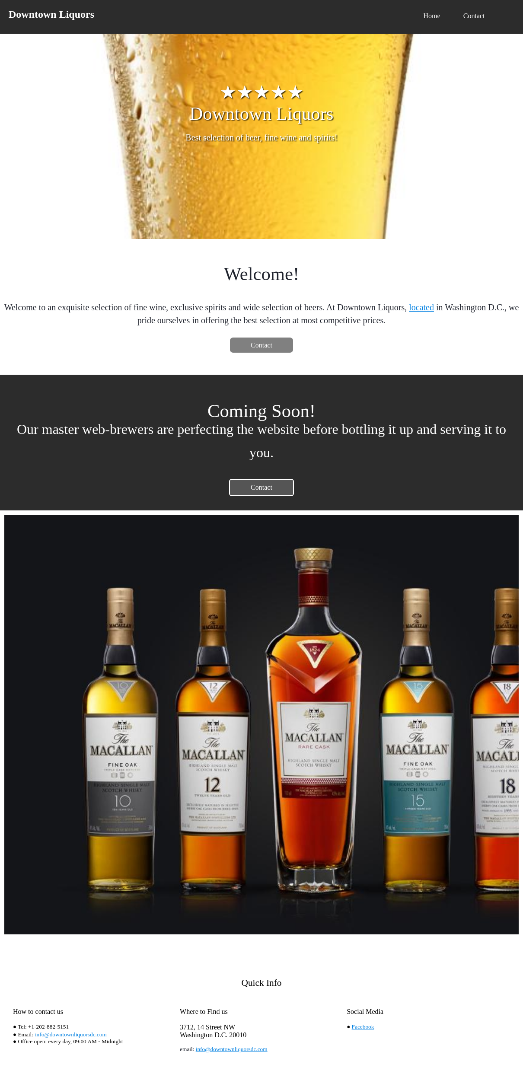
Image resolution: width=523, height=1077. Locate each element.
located (421, 307)
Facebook (363, 1026)
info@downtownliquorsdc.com (71, 1034)
